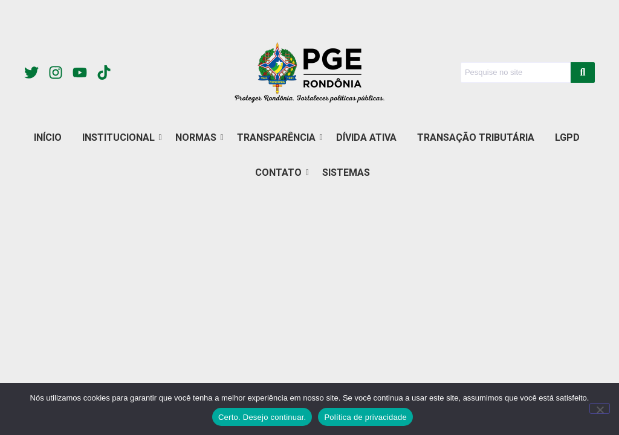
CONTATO (280, 172)
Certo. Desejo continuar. (262, 417)
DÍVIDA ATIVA (366, 137)
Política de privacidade (365, 417)
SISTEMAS (346, 172)
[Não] (599, 408)
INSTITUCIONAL (120, 137)
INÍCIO (48, 137)
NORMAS (198, 137)
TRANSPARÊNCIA (278, 137)
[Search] (516, 72)
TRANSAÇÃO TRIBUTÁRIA (475, 137)
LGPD (567, 137)
